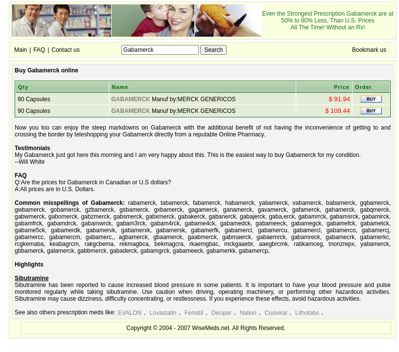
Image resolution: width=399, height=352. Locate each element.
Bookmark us (369, 49)
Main (20, 49)
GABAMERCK (130, 99)
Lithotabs (307, 312)
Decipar (221, 312)
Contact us (65, 49)
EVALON (129, 312)
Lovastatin (163, 312)
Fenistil (194, 312)
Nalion (248, 312)
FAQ (39, 49)
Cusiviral (275, 312)
